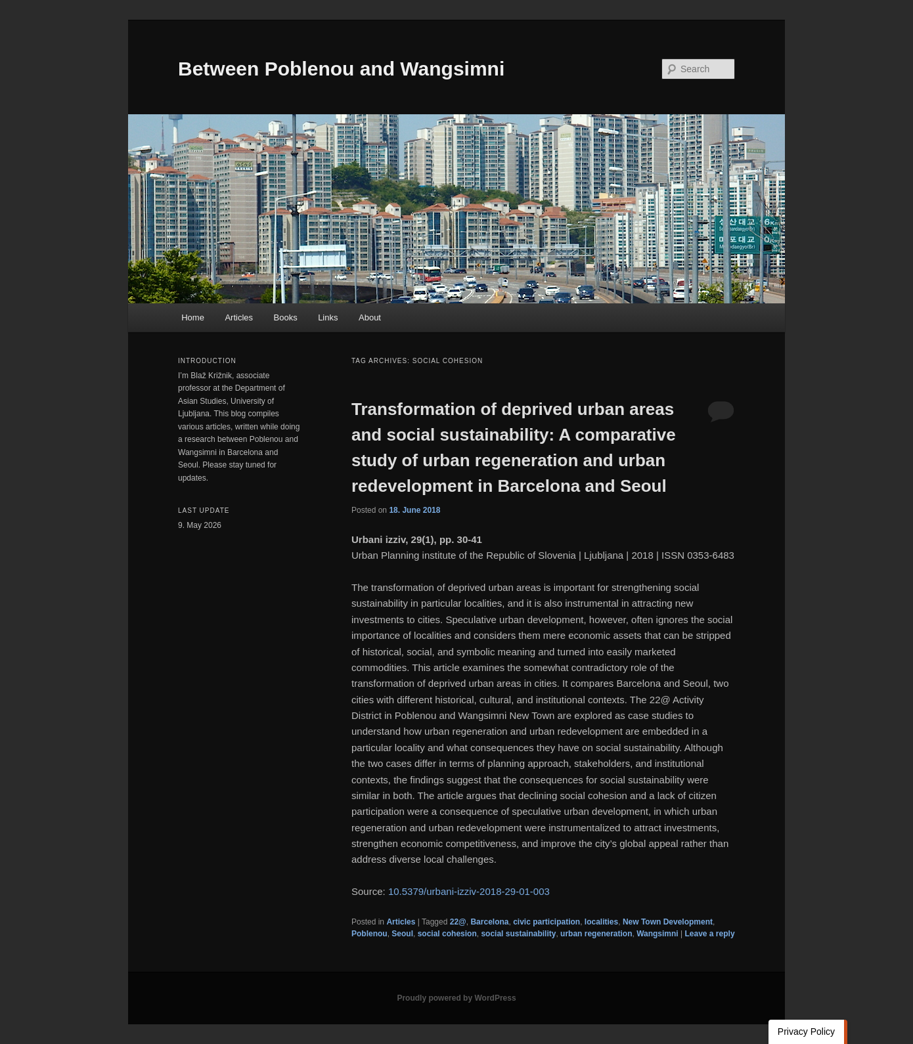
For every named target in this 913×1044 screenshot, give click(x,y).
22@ (458, 921)
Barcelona (489, 921)
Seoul (402, 933)
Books (286, 317)
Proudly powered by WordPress (456, 998)
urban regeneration (596, 933)
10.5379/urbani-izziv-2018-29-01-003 (469, 891)
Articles (239, 317)
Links (328, 317)
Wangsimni (657, 933)
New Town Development (668, 921)
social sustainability (518, 933)
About (370, 317)
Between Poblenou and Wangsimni (341, 68)
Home (192, 317)
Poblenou (369, 933)
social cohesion (447, 933)
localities (601, 921)
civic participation (546, 921)
